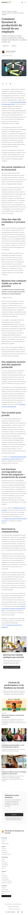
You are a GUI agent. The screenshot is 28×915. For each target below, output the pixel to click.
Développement (5, 843)
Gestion (3, 841)
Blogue (16, 11)
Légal (3, 893)
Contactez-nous (5, 889)
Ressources (10, 11)
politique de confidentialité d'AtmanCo (13, 818)
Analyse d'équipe (5, 879)
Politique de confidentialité (13, 906)
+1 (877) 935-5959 (10, 912)
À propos (4, 887)
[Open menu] (25, 2)
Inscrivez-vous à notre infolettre (11, 667)
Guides (3, 868)
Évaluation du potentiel (6, 882)
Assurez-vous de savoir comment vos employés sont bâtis (13, 608)
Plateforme (4, 848)
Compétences (5, 852)
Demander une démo (6, 854)
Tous (3, 873)
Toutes (3, 859)
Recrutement (4, 840)
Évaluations (4, 850)
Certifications (4, 875)
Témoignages (4, 863)
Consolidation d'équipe (6, 881)
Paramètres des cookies (14, 909)
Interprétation (4, 877)
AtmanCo (4, 11)
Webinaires (4, 866)
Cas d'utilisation (5, 864)
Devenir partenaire (6, 891)
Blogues (3, 861)
